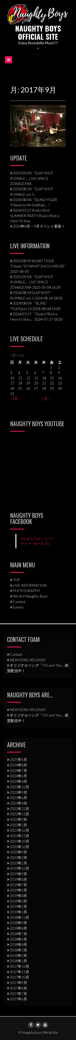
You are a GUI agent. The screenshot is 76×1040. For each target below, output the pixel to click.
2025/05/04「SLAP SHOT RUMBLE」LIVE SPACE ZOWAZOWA (32, 178)
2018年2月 (18, 955)
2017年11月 (19, 972)
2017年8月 (18, 988)
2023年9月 (18, 792)
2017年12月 (19, 966)
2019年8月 (18, 879)
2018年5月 (18, 939)
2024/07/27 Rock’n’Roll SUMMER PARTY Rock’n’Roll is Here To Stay (35, 215)
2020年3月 (18, 857)
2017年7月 (18, 993)
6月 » (46, 398)
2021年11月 (19, 835)
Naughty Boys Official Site (38, 32)
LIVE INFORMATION (30, 585)
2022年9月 (18, 819)
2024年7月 (18, 770)
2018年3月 (18, 950)
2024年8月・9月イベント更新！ (39, 226)
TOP (16, 580)
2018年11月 (19, 917)
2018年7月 (18, 933)
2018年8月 (18, 928)
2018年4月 (18, 944)
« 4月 (14, 398)
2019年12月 (19, 868)
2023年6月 (18, 797)
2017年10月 (19, 977)
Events (18, 607)
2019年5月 (18, 890)
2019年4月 (18, 895)
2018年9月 (18, 922)
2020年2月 (18, 863)
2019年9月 (18, 874)
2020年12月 (19, 846)
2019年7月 (18, 885)
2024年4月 (18, 781)
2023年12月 (19, 787)
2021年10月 (19, 841)
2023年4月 (18, 803)
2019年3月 (18, 901)
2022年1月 (18, 825)
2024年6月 (18, 776)
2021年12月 (19, 830)
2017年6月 (18, 999)
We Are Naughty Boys (30, 596)
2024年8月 (18, 765)
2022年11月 (19, 814)
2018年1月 (18, 961)
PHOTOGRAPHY (26, 590)
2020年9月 (18, 852)
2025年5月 (18, 759)
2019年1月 (18, 912)
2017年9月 (18, 982)
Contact (19, 601)
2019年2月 (18, 906)
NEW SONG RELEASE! (28, 660)
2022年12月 (19, 808)
